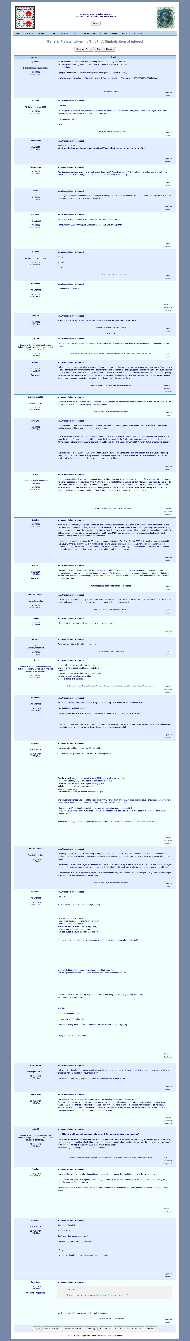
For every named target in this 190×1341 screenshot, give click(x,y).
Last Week (64, 33)
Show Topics (29, 33)
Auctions (30, 1293)
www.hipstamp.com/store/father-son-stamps (111, 385)
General (138, 33)
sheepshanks (35, 141)
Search (41, 33)
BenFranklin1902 (35, 397)
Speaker (35, 520)
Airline (35, 191)
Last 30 (76, 33)
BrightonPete (35, 1065)
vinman (35, 316)
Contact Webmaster (75, 1336)
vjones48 (35, 61)
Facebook (119, 1336)
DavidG (35, 100)
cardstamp (35, 362)
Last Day (52, 33)
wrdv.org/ (111, 333)
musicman (35, 214)
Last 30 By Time (89, 33)
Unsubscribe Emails (106, 1336)
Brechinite (35, 1282)
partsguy (35, 421)
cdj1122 (35, 338)
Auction (114, 33)
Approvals (126, 33)
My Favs (103, 33)
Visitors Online (90, 1336)
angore (35, 639)
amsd (35, 474)
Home (17, 33)
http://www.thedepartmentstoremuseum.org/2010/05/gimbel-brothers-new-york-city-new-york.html (101, 148)
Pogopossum (35, 167)
